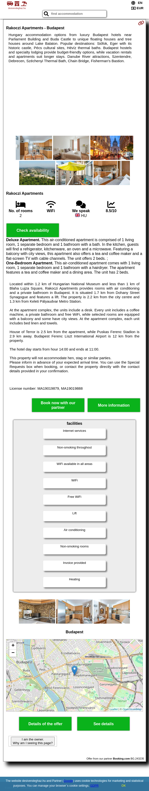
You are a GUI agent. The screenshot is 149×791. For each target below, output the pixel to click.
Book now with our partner (58, 405)
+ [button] (13, 645)
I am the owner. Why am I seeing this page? (33, 741)
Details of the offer (45, 724)
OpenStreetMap (132, 709)
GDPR (94, 785)
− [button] (13, 653)
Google (68, 781)
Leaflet (114, 709)
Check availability (32, 230)
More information (114, 405)
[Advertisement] (74, 99)
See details (104, 724)
